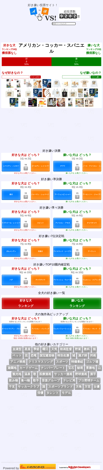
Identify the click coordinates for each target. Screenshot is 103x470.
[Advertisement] (54, 32)
